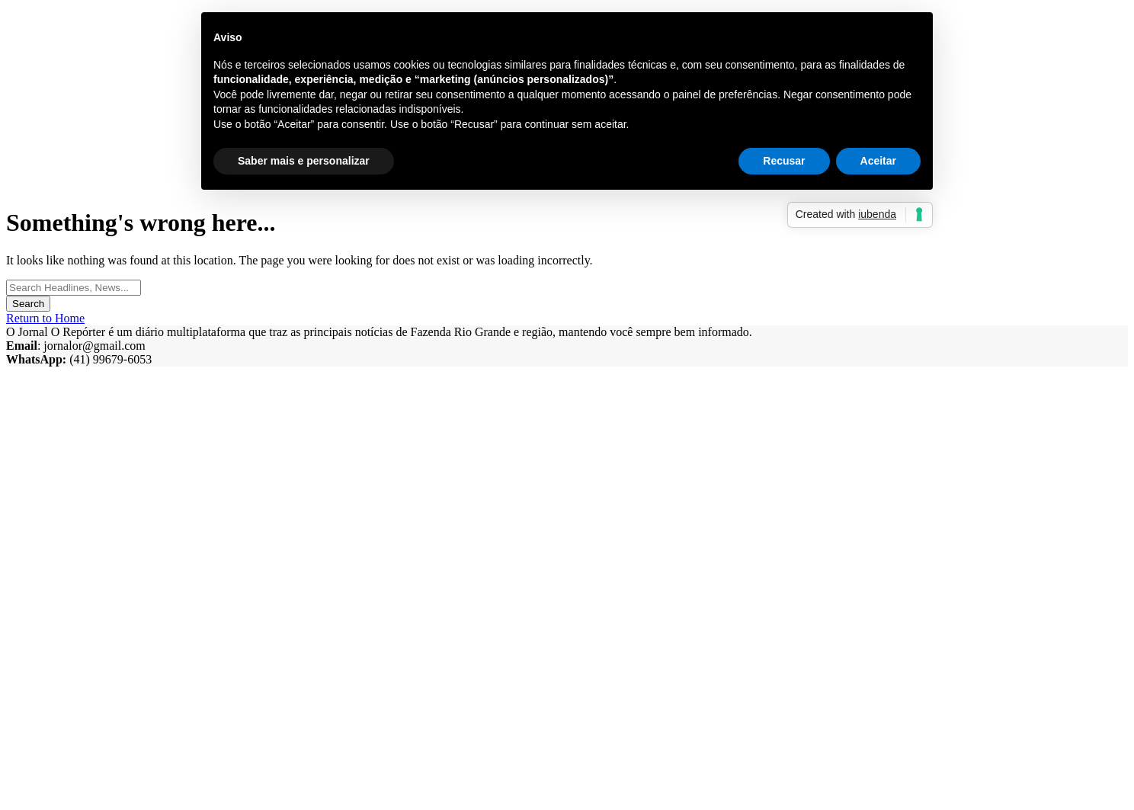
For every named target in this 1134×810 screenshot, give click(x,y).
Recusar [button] (784, 161)
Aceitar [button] (878, 161)
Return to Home (45, 318)
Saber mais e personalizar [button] (304, 161)
